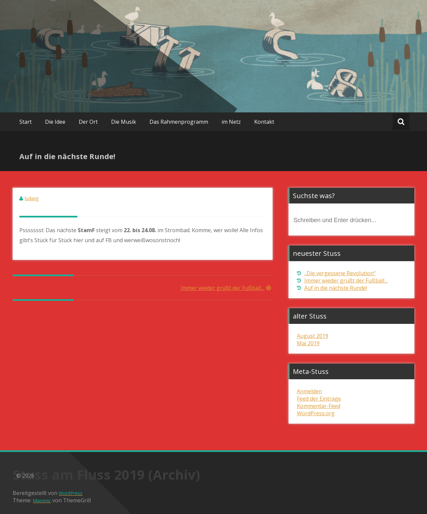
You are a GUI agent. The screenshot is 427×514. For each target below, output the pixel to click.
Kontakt (264, 121)
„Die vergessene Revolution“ (340, 273)
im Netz (231, 121)
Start (25, 121)
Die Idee (55, 121)
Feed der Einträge (319, 398)
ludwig (31, 198)
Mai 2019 (308, 343)
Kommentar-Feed (318, 406)
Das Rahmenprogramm (178, 121)
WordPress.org (316, 413)
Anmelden (309, 391)
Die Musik (123, 121)
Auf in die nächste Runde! (335, 288)
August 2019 (312, 336)
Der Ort (88, 121)
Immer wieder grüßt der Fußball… (227, 288)
